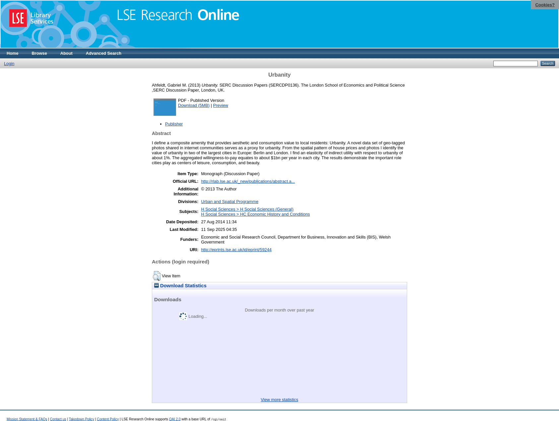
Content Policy (108, 419)
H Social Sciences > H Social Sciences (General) (247, 209)
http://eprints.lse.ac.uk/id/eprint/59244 (236, 249)
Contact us (58, 419)
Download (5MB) (194, 105)
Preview (220, 105)
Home (13, 53)
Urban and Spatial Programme (229, 201)
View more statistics (279, 399)
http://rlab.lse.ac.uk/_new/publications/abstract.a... (248, 181)
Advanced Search (103, 53)
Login (9, 63)
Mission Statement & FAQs (27, 419)
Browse (39, 53)
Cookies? (545, 4)
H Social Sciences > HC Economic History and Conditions (255, 214)
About (66, 53)
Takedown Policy (81, 419)
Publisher (174, 123)
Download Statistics (180, 285)
